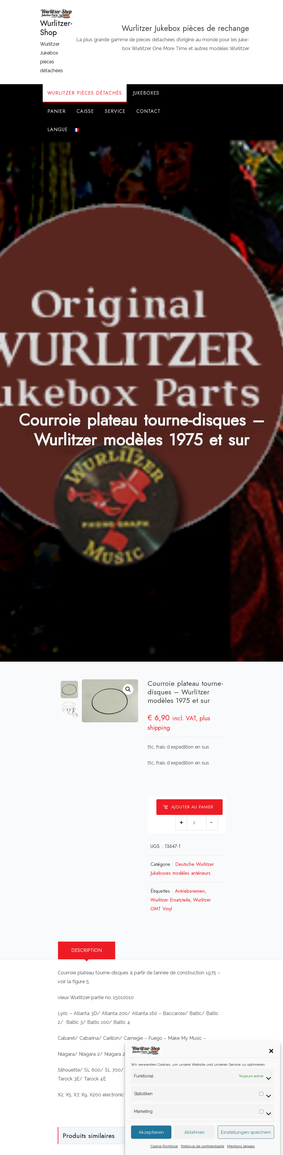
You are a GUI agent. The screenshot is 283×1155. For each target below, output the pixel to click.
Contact (148, 111)
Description (86, 950)
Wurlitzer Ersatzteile (170, 900)
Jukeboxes (146, 93)
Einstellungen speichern (246, 1139)
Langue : (63, 129)
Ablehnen (194, 1139)
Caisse (85, 111)
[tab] (86, 950)
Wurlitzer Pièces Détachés (84, 93)
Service (115, 111)
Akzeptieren (151, 1139)
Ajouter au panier (188, 807)
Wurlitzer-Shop (56, 28)
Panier (56, 111)
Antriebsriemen (190, 891)
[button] (271, 1058)
